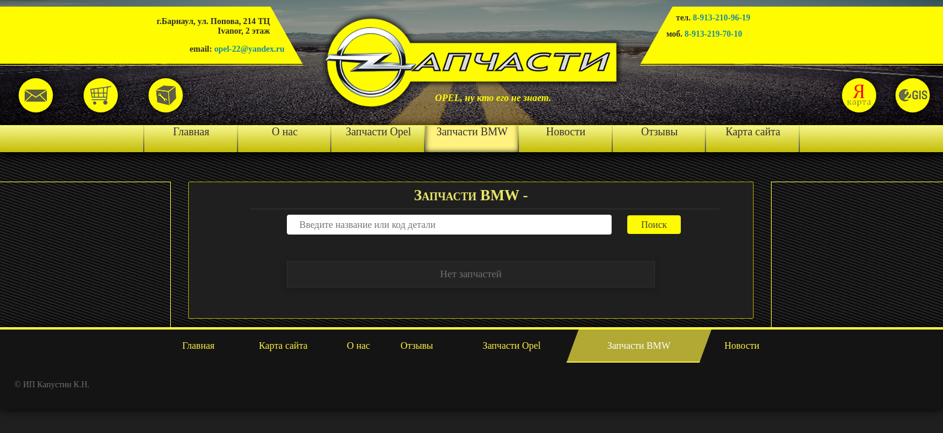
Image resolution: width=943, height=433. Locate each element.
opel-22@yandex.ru (249, 49)
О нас (285, 132)
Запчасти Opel (378, 132)
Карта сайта (753, 132)
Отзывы (659, 132)
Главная (191, 132)
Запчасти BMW (472, 132)
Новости (565, 132)
